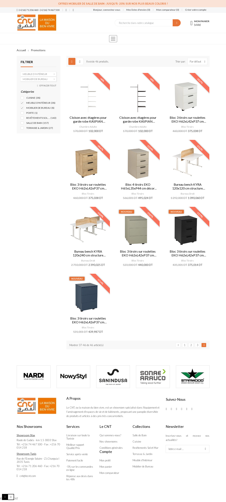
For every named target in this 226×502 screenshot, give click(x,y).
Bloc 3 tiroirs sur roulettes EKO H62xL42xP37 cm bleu (88, 320)
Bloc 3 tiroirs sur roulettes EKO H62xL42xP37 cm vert (138, 253)
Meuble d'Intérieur (142, 460)
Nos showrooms (108, 441)
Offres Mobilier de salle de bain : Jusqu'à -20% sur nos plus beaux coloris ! (113, 3)
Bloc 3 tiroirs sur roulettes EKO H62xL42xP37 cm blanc (187, 119)
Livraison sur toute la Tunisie (78, 437)
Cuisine (137, 441)
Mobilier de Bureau (143, 466)
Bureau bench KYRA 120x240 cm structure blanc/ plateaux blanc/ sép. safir (88, 253)
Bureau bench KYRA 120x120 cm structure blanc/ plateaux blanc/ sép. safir (187, 186)
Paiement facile (74, 460)
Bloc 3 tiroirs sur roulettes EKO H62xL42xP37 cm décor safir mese (88, 186)
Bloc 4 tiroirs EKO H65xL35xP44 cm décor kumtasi (138, 186)
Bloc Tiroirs (187, 126)
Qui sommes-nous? (110, 435)
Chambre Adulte (88, 126)
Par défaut (198, 61)
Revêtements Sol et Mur (145, 447)
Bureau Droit (188, 193)
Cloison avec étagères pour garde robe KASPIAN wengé (137, 119)
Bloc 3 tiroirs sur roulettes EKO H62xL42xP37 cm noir (187, 253)
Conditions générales (111, 447)
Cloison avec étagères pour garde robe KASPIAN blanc (88, 119)
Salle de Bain (140, 435)
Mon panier (105, 466)
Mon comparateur (109, 472)
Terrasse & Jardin (142, 454)
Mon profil (104, 460)
